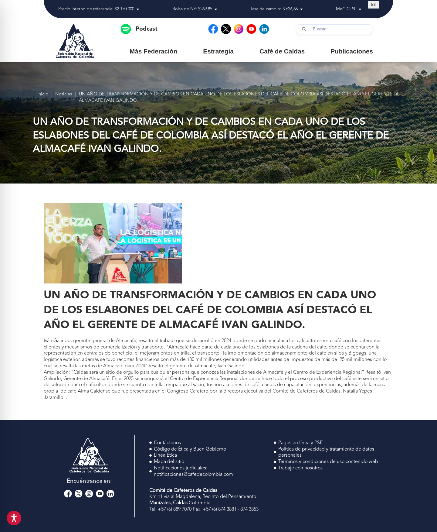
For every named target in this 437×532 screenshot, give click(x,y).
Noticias (63, 94)
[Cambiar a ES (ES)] (373, 4)
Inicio (42, 94)
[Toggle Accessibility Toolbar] (14, 518)
